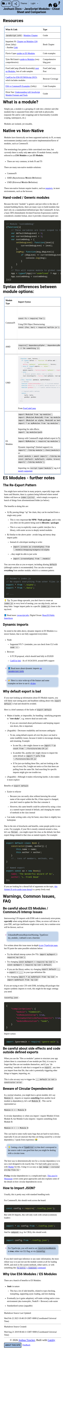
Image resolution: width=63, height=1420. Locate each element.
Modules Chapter (30, 35)
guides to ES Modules (26, 53)
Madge (11, 1167)
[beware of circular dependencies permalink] (1, 1088)
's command (31, 1268)
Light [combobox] (33, 3)
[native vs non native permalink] (1, 130)
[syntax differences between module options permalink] (1, 286)
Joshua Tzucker (27, 1340)
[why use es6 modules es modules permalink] (1, 1274)
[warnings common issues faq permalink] (1, 896)
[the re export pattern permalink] (1, 485)
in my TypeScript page (48, 945)
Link (16, 47)
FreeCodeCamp (29, 408)
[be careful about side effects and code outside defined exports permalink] (1, 1048)
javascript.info (23, 615)
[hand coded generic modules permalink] (1, 197)
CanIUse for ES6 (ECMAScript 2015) (21, 77)
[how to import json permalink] (1, 1188)
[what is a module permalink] (1, 102)
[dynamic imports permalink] (1, 624)
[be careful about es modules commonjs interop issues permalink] (1, 908)
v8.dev (33, 683)
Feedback (26, 1345)
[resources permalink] (1, 20)
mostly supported (25, 471)
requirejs (49, 188)
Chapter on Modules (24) (27, 41)
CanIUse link (15, 661)
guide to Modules (27, 59)
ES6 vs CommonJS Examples (18, 86)
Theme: (23, 3)
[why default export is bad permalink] (1, 691)
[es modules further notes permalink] (1, 478)
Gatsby (51, 1340)
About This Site (12, 1345)
